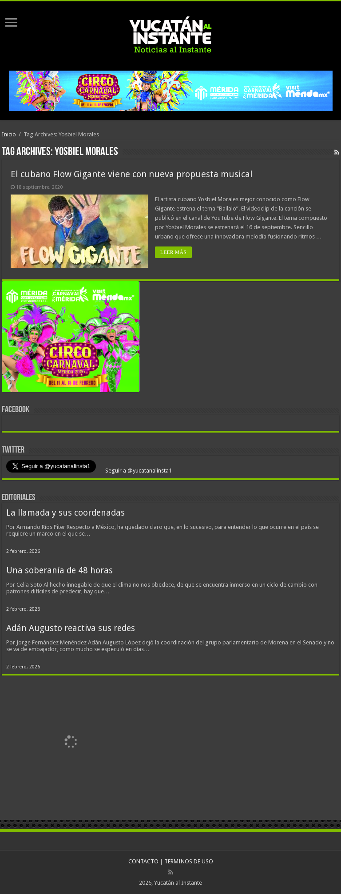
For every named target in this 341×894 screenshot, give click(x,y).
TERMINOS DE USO (188, 861)
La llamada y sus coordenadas (65, 513)
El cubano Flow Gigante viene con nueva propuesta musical (132, 174)
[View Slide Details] (70, 338)
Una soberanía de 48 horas (59, 570)
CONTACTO (143, 861)
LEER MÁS (173, 252)
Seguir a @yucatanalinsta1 (138, 470)
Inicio (9, 134)
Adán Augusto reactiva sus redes (70, 628)
